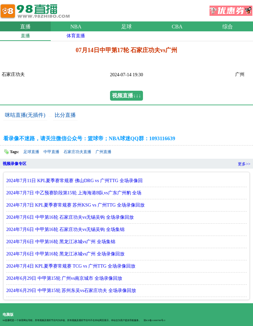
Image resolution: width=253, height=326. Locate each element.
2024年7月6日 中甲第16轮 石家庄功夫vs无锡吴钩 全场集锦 (65, 229)
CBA (177, 26)
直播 (25, 26)
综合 (227, 26)
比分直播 (65, 115)
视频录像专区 (14, 163)
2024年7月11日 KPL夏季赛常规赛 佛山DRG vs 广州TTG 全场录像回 (74, 180)
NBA (76, 26)
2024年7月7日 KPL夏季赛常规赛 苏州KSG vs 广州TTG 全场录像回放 (75, 205)
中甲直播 (51, 151)
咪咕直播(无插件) (25, 115)
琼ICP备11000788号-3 (154, 320)
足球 (126, 26)
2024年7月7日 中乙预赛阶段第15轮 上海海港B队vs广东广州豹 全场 (73, 192)
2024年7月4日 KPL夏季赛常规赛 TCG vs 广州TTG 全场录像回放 (70, 266)
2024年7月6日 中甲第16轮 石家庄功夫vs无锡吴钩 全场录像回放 (70, 217)
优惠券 (231, 9)
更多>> (244, 164)
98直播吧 (36, 10)
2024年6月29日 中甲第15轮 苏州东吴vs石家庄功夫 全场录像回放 (71, 290)
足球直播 (31, 151)
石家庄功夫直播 (77, 151)
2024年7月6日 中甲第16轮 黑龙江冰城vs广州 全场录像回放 (65, 253)
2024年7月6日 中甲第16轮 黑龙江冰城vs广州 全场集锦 (60, 241)
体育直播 (76, 35)
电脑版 (8, 314)
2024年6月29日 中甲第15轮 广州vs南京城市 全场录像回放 (64, 278)
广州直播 (103, 151)
